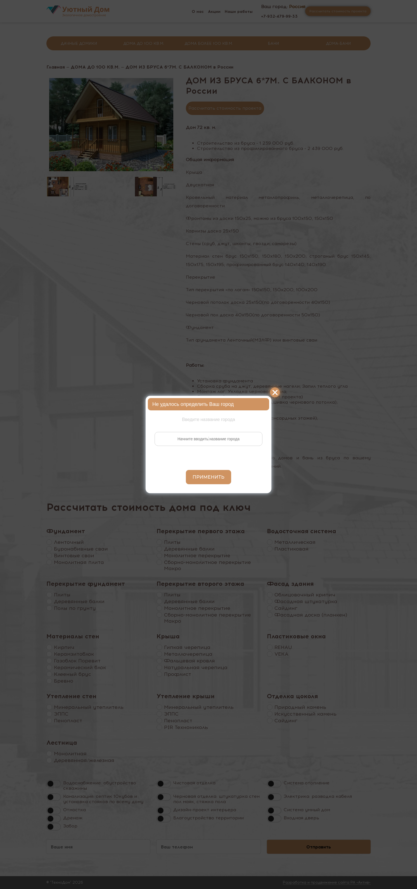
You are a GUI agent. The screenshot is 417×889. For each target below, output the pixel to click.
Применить (208, 477)
